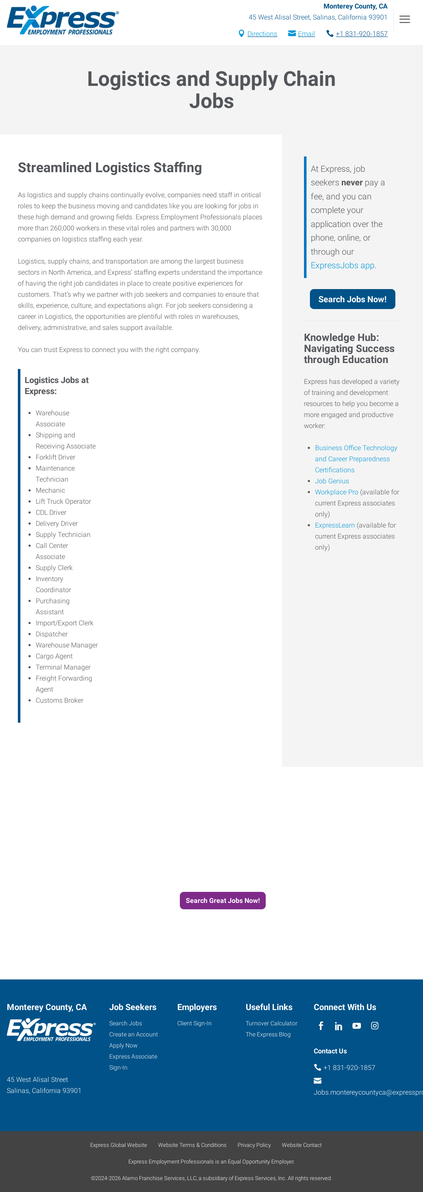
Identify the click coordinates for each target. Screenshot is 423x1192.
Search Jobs (125, 1023)
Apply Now (123, 1045)
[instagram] (375, 1026)
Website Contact (302, 1145)
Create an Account (133, 1034)
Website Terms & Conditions (192, 1145)
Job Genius (332, 481)
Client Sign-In (194, 1023)
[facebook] (321, 1026)
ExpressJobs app (343, 265)
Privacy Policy (254, 1145)
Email (306, 34)
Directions (262, 34)
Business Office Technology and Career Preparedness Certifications (356, 459)
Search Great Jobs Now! (223, 901)
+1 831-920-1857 (362, 34)
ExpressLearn (335, 525)
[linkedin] (339, 1026)
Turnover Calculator (272, 1023)
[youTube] (357, 1026)
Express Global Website (118, 1145)
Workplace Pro (336, 492)
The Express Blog (268, 1034)
